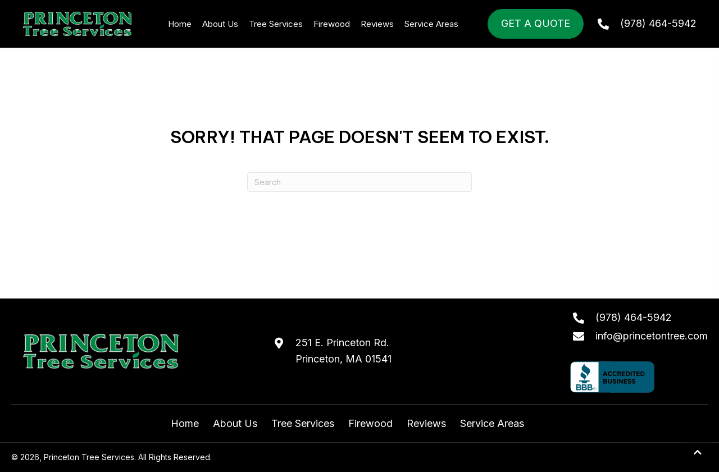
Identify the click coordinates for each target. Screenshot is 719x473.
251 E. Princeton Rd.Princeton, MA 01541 (343, 351)
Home (185, 423)
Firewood (370, 423)
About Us (235, 423)
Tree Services (302, 423)
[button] (698, 453)
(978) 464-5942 (658, 23)
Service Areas (492, 423)
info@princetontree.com (651, 336)
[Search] (359, 182)
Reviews (426, 423)
